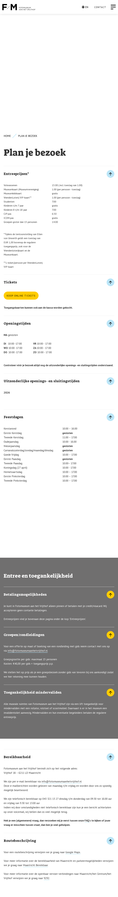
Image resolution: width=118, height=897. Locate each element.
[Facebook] (99, 891)
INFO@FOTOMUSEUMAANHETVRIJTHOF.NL (31, 822)
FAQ (87, 706)
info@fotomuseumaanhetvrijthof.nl (28, 536)
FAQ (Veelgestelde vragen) (22, 852)
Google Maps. (73, 738)
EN (85, 7)
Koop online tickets (21, 181)
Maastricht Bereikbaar (35, 751)
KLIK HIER (10, 807)
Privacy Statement (17, 862)
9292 (46, 764)
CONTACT (100, 7)
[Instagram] (109, 891)
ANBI (7, 868)
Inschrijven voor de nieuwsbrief (30, 833)
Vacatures (11, 857)
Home (7, 21)
